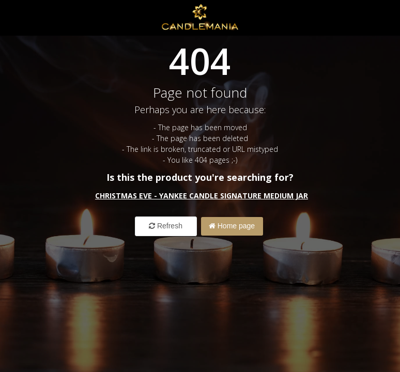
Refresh (165, 226)
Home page (232, 226)
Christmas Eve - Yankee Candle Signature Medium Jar (201, 195)
